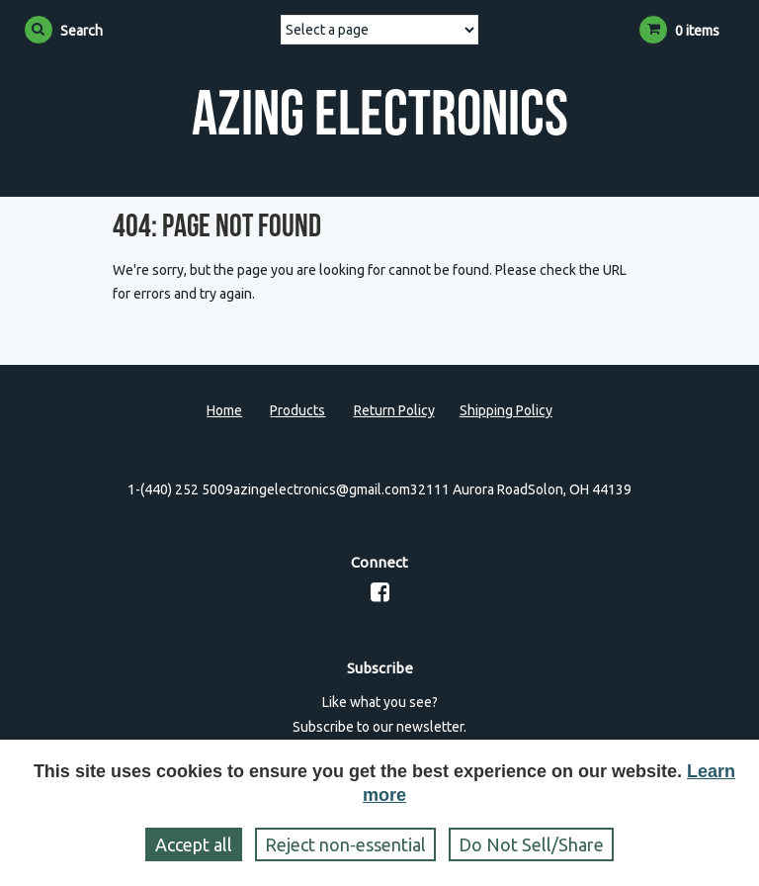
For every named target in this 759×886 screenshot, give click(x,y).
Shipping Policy (506, 410)
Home (224, 410)
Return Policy (394, 410)
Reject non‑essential (345, 844)
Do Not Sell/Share (531, 844)
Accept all (193, 844)
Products (297, 410)
